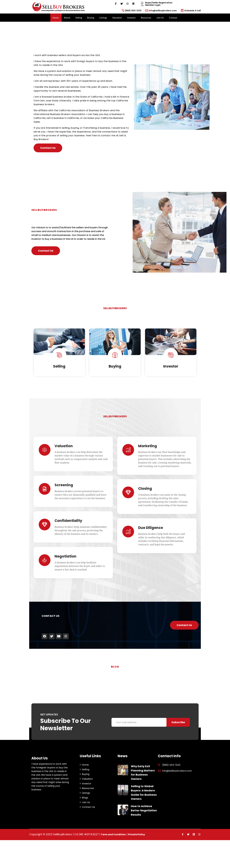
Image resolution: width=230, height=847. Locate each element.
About (67, 17)
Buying (90, 17)
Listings (103, 17)
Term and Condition (115, 841)
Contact (173, 17)
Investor (131, 17)
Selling (78, 17)
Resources (146, 17)
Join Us (160, 17)
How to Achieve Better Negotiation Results (144, 817)
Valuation (117, 17)
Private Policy (140, 841)
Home (56, 17)
